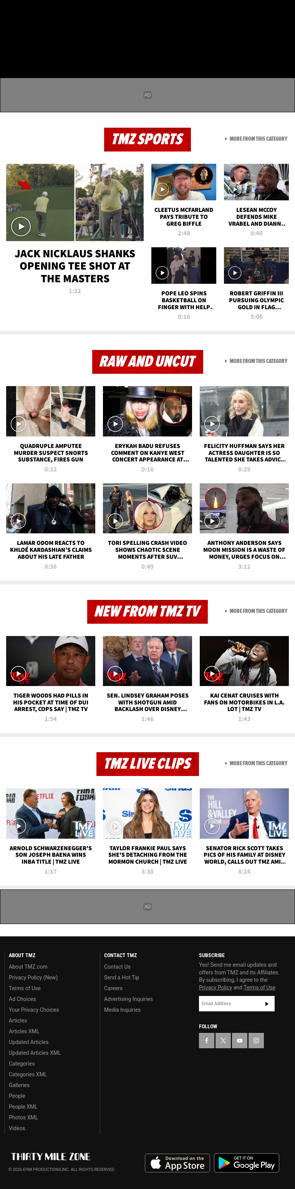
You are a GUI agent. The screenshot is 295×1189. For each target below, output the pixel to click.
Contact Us (117, 967)
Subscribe (267, 1003)
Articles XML (24, 1031)
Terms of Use (25, 988)
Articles (18, 1020)
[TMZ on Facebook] (12, 12)
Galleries (19, 1085)
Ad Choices (22, 999)
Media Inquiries (122, 1010)
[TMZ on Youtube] (49, 12)
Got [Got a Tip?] (25, 33)
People (17, 1096)
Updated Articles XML (35, 1053)
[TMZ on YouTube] (239, 1040)
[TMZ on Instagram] (67, 12)
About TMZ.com (28, 967)
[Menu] (11, 51)
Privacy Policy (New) (33, 977)
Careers (113, 988)
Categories (22, 1064)
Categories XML (28, 1074)
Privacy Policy (215, 987)
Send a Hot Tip (121, 977)
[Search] (284, 51)
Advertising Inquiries (128, 999)
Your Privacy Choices (34, 1010)
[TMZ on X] (31, 12)
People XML (23, 1107)
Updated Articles (28, 1042)
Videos (17, 1128)
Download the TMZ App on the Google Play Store (246, 1163)
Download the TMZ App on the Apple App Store (177, 1163)
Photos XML (23, 1117)
